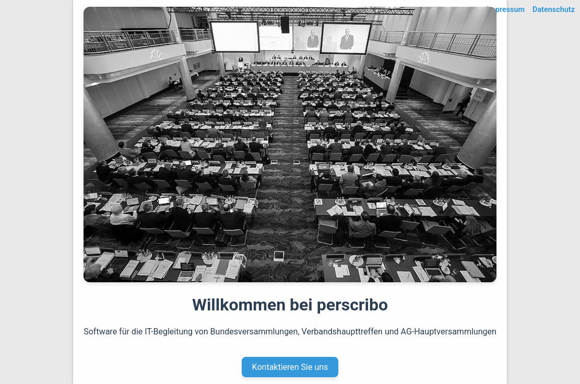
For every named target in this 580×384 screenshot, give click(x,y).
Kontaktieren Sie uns (290, 367)
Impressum (506, 9)
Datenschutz (553, 9)
